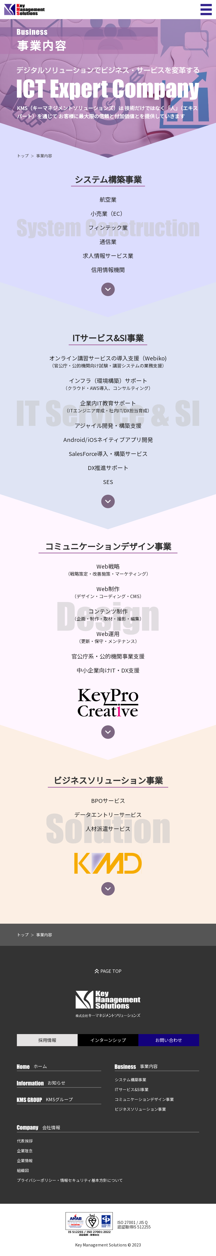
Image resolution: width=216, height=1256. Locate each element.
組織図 (23, 1170)
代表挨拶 (25, 1141)
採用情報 (47, 1040)
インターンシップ (108, 1040)
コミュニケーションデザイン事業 (144, 1099)
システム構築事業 (130, 1079)
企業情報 (25, 1160)
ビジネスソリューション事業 (140, 1109)
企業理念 (25, 1150)
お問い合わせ (168, 1040)
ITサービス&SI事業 (131, 1089)
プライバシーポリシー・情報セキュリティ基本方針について (70, 1180)
